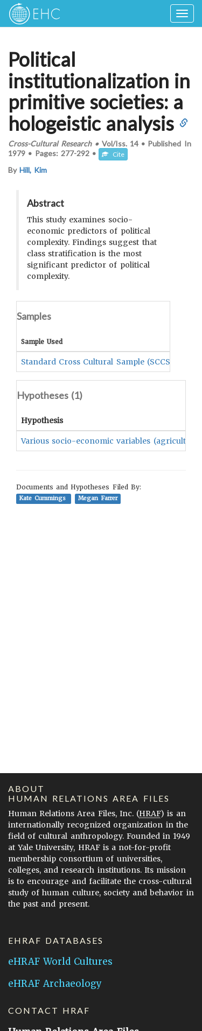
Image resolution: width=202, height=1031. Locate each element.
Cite (113, 154)
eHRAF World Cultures (60, 961)
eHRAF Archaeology (55, 984)
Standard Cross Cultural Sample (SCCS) (97, 362)
